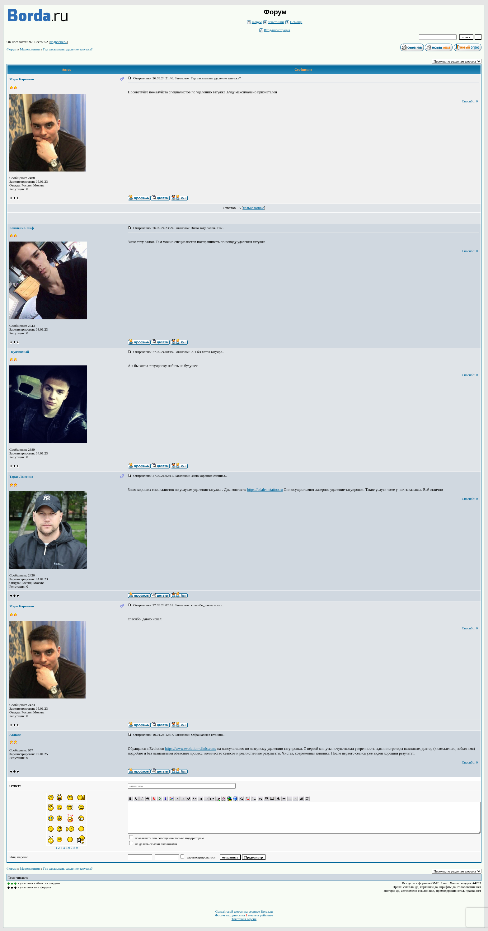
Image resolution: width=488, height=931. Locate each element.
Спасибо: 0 (470, 101)
